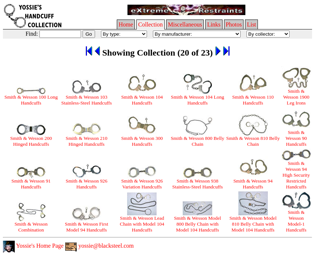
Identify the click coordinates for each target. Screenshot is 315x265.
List (251, 24)
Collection (150, 24)
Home (126, 24)
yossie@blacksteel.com (99, 246)
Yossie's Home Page (33, 246)
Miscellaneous (185, 24)
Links (213, 24)
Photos (234, 24)
